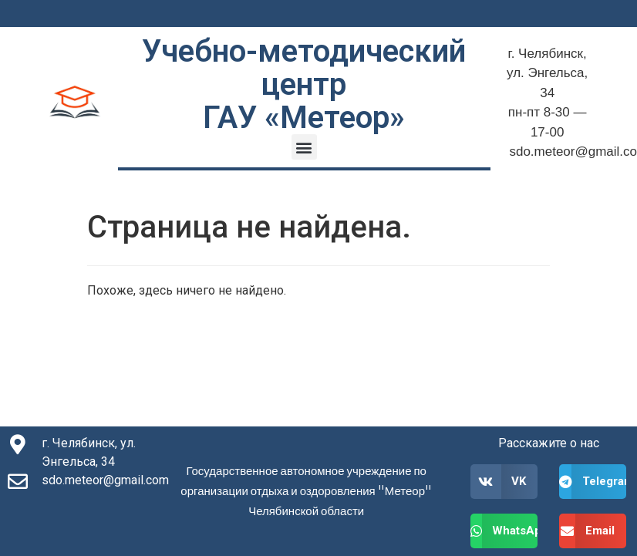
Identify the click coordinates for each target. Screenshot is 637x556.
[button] (304, 147)
